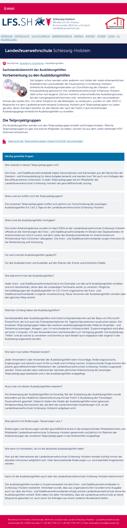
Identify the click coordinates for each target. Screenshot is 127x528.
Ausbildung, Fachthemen (32, 63)
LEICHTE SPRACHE (41, 36)
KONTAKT (90, 36)
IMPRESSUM (7, 36)
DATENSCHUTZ (22, 36)
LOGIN (111, 36)
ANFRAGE (79, 36)
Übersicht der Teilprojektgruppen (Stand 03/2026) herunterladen (45, 141)
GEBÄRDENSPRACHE (62, 36)
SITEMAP (101, 36)
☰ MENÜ (9, 8)
